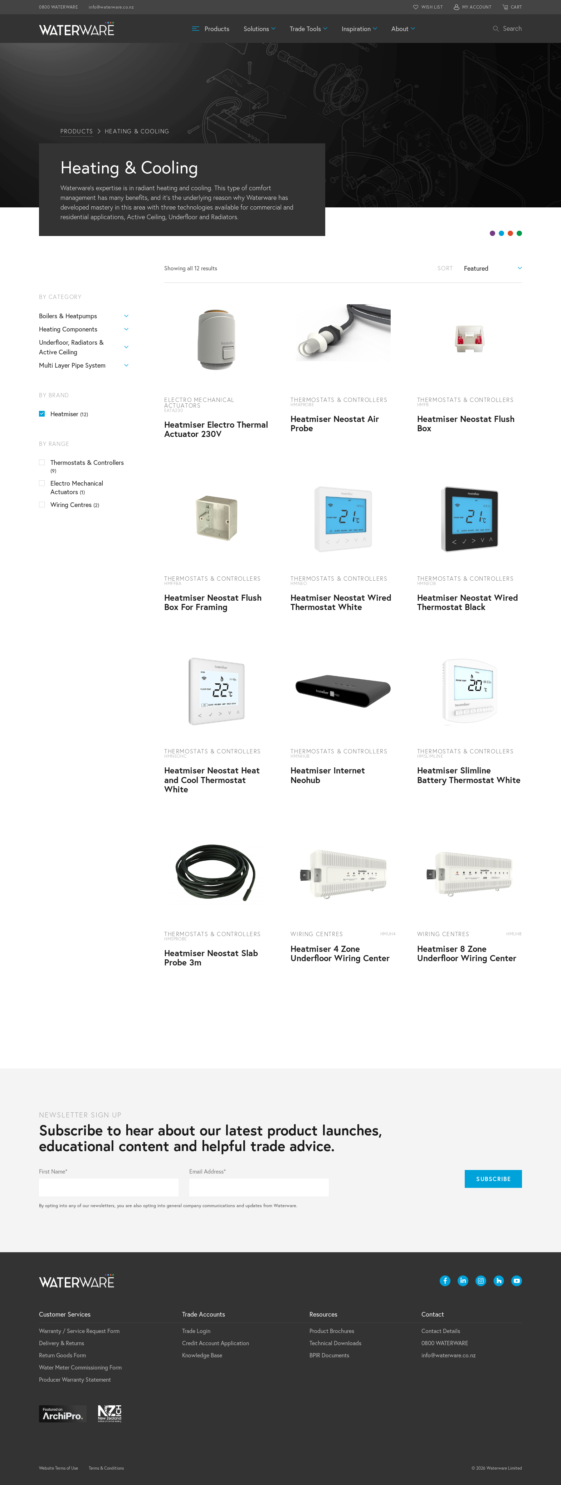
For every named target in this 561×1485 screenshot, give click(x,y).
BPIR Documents (329, 1355)
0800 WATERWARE (58, 7)
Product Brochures (331, 1330)
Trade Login (196, 1330)
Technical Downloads (335, 1343)
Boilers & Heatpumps (83, 316)
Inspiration (356, 28)
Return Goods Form (62, 1355)
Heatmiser (69, 413)
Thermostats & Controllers (87, 466)
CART (516, 7)
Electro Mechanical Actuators (76, 487)
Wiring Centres (74, 504)
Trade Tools (305, 28)
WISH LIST (432, 7)
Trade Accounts (203, 1314)
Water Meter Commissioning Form (80, 1367)
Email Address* (207, 1171)
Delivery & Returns (61, 1343)
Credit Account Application (215, 1343)
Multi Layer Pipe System (83, 365)
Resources (323, 1314)
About (400, 28)
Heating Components (83, 329)
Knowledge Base (202, 1355)
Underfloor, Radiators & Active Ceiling (83, 347)
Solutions (256, 28)
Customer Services (65, 1314)
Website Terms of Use (58, 1468)
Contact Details (440, 1330)
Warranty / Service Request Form (79, 1330)
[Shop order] (493, 268)
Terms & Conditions (106, 1468)
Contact (432, 1314)
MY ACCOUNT (477, 7)
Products (217, 28)
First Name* (53, 1171)
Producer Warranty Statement (75, 1379)
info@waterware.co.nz (111, 7)
